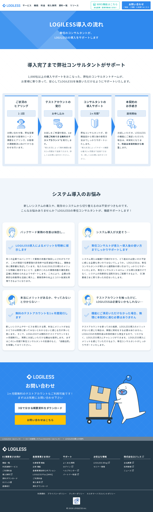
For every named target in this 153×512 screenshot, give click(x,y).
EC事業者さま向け (11, 456)
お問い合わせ (136, 5)
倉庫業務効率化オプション (44, 470)
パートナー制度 (71, 474)
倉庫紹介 (6, 486)
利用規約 (41, 493)
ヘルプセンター (71, 470)
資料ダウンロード (10, 478)
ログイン (68, 466)
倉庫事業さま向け (41, 456)
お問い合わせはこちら (40, 420)
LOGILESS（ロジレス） (12, 438)
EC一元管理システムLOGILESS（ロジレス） (46, 438)
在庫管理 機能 (39, 462)
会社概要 (129, 462)
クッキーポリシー (76, 493)
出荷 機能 (37, 466)
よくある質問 (69, 462)
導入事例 (52, 5)
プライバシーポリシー (57, 493)
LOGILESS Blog (102, 462)
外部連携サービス (10, 466)
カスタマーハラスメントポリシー (101, 493)
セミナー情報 (99, 466)
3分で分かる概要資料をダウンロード (40, 408)
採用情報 (129, 466)
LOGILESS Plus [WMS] (43, 474)
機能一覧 (6, 462)
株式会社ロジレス (134, 456)
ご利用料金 (7, 470)
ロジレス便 (7, 482)
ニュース (129, 470)
